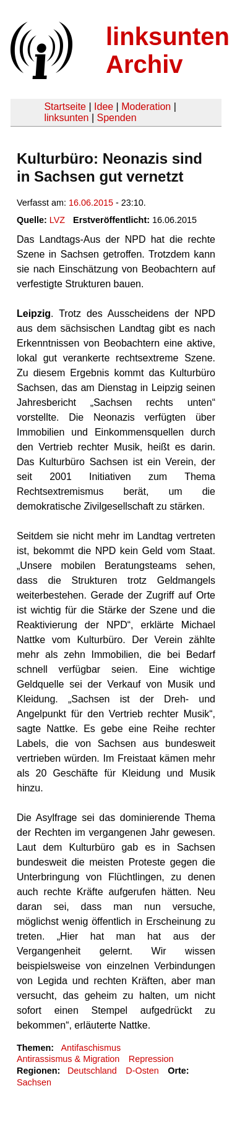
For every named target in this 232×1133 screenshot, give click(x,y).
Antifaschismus (91, 1048)
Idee (103, 106)
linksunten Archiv (168, 50)
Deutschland (92, 1071)
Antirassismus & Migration (68, 1059)
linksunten (66, 117)
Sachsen (34, 1082)
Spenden (116, 117)
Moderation (146, 106)
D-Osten (142, 1071)
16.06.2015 (91, 203)
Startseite (65, 106)
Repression (151, 1059)
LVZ (57, 220)
